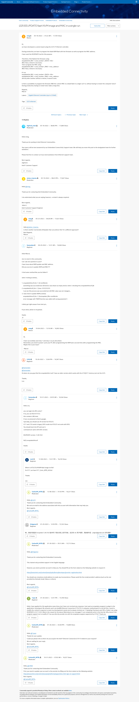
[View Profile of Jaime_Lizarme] (32, 178)
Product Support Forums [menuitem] (50, 2)
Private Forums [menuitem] (86, 2)
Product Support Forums (37, 20)
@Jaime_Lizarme (32, 227)
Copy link (102, 171)
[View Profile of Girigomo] (33, 524)
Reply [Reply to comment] (113, 171)
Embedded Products (51, 20)
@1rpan (33, 633)
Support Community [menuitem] (7, 2)
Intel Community (23, 20)
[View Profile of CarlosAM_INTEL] (38, 492)
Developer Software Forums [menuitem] (31, 2)
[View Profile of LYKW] (29, 359)
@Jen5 (33, 500)
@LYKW (30, 666)
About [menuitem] (18, 2)
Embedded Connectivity (65, 20)
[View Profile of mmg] (29, 36)
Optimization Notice (63, 698)
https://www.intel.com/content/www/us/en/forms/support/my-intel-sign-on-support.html (51, 674)
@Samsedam (26, 368)
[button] (116, 36)
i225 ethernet (31, 101)
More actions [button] (111, 26)
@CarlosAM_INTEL (33, 511)
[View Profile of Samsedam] (31, 245)
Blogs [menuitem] (76, 2)
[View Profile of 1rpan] (34, 598)
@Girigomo (34, 552)
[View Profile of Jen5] (32, 459)
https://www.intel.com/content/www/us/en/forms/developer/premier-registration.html (54, 572)
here (70, 690)
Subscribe (97, 26)
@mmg (27, 186)
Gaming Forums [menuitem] (65, 2)
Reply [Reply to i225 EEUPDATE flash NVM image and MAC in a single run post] (113, 108)
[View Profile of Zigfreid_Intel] (32, 126)
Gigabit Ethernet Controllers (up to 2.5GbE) (42, 95)
